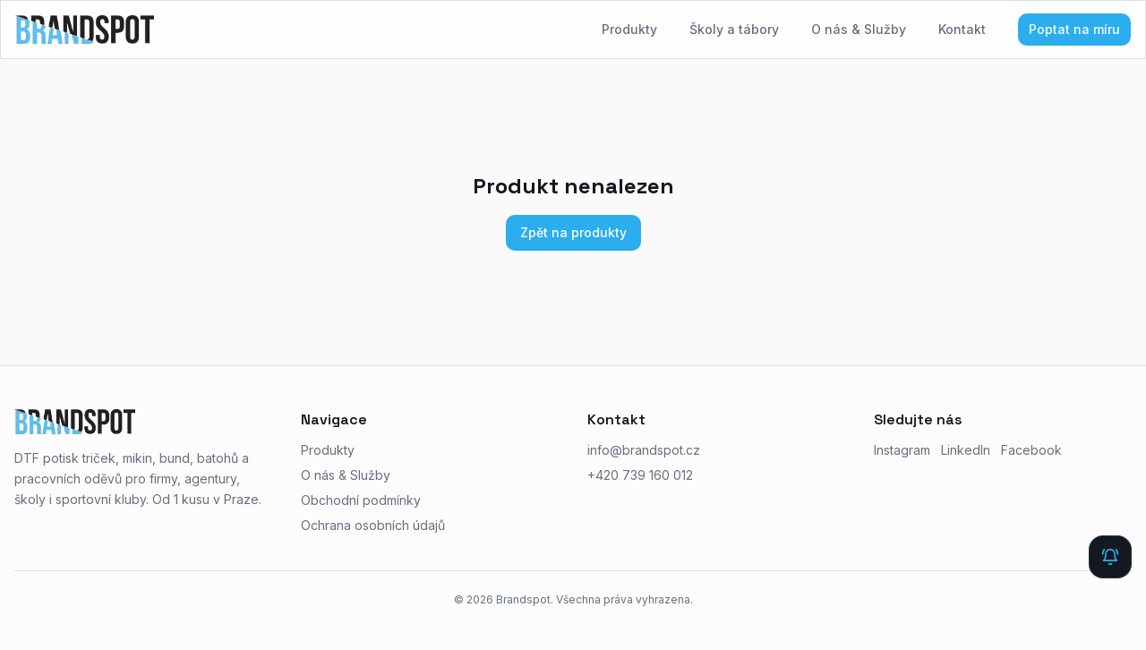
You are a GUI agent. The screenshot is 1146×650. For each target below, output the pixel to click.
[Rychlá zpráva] (1110, 556)
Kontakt (962, 29)
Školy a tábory (734, 29)
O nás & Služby (858, 29)
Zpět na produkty (573, 232)
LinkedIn (965, 450)
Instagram (902, 450)
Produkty (629, 29)
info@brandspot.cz (643, 450)
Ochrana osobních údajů (373, 525)
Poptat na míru (1074, 29)
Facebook (1031, 450)
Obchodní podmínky (361, 500)
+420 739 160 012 (640, 475)
